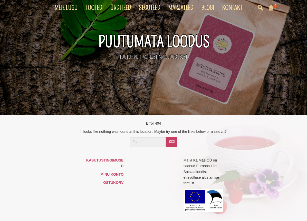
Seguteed (149, 8)
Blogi (207, 8)
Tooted (93, 8)
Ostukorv (113, 182)
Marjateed (180, 8)
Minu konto (111, 174)
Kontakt (232, 8)
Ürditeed (120, 8)
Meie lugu (66, 8)
